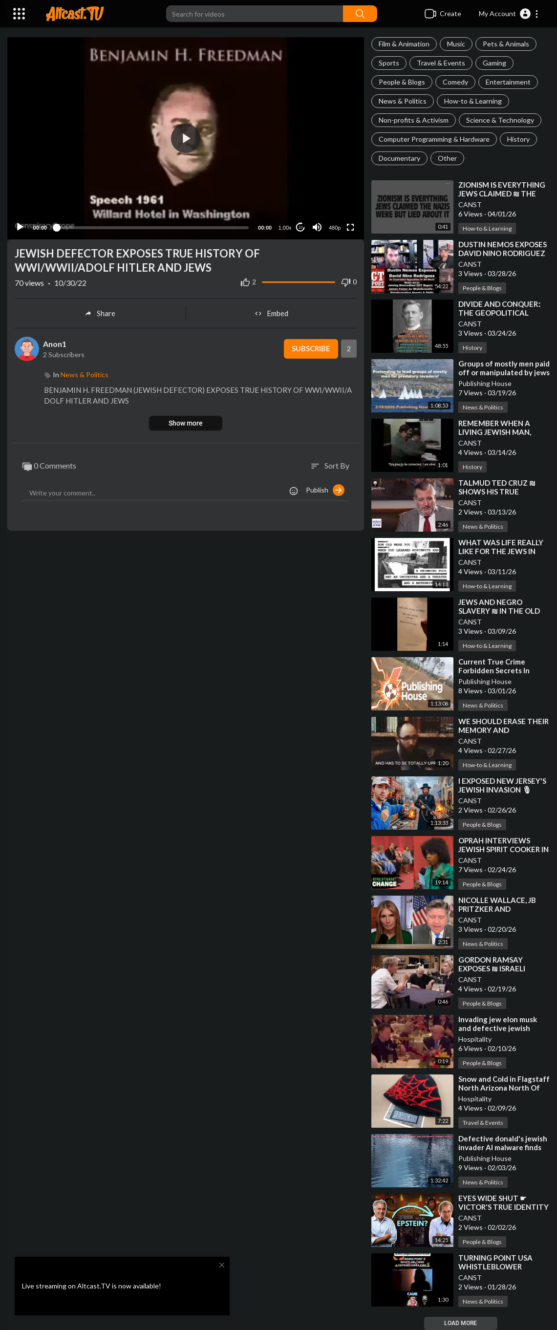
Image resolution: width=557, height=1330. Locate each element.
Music (456, 44)
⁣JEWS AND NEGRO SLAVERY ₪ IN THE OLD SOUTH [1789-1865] (499, 611)
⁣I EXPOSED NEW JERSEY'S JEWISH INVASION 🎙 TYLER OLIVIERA (502, 789)
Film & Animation (404, 44)
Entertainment (508, 82)
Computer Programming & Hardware (434, 139)
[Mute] (317, 226)
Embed (271, 311)
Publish (325, 488)
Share (100, 311)
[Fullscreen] (350, 226)
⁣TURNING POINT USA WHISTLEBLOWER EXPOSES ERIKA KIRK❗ (498, 1266)
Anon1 (54, 341)
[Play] (20, 226)
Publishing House (485, 383)
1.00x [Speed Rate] (285, 226)
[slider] (152, 225)
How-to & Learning (473, 101)
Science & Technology (500, 120)
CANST (470, 204)
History (518, 139)
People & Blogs (402, 82)
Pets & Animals (506, 44)
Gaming (494, 63)
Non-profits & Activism (414, 120)
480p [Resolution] (335, 226)
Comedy (455, 82)
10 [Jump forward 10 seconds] (301, 225)
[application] (185, 137)
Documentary (399, 158)
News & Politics (403, 101)
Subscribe (310, 347)
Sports (389, 63)
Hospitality (475, 1039)
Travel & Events (441, 63)
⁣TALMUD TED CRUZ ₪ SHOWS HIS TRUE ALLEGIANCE (497, 491)
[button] (509, 13)
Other (447, 158)
